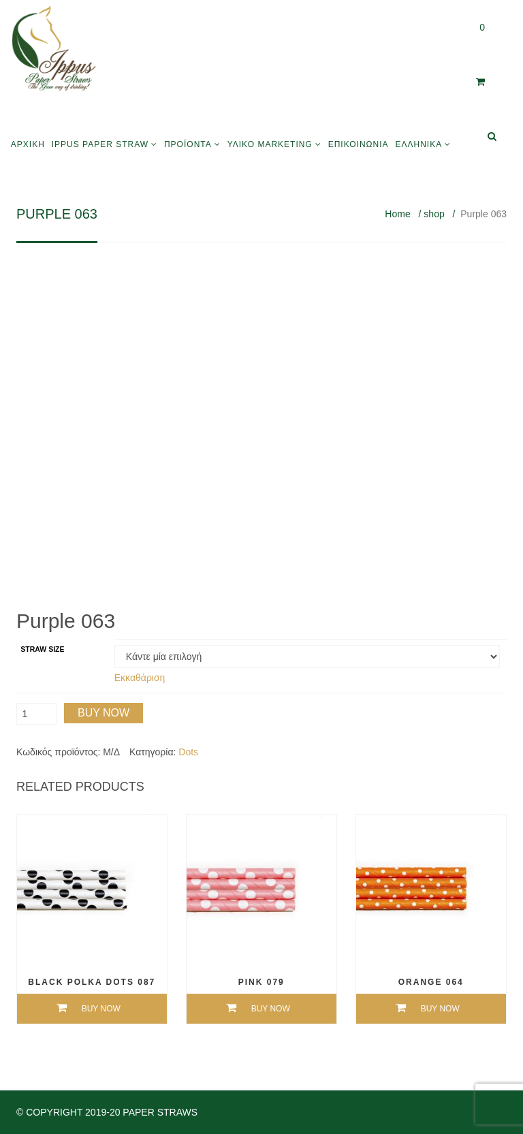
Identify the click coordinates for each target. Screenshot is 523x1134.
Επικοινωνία (358, 144)
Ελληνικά (418, 144)
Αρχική (28, 144)
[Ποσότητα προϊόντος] (36, 714)
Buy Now (103, 713)
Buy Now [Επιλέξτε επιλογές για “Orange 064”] (440, 1008)
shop (434, 213)
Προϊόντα (188, 144)
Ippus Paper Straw (100, 144)
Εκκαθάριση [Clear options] (139, 677)
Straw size (42, 649)
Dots (188, 751)
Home (397, 213)
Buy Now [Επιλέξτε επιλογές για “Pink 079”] (270, 1008)
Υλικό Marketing (270, 144)
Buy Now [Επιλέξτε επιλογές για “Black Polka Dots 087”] (101, 1008)
